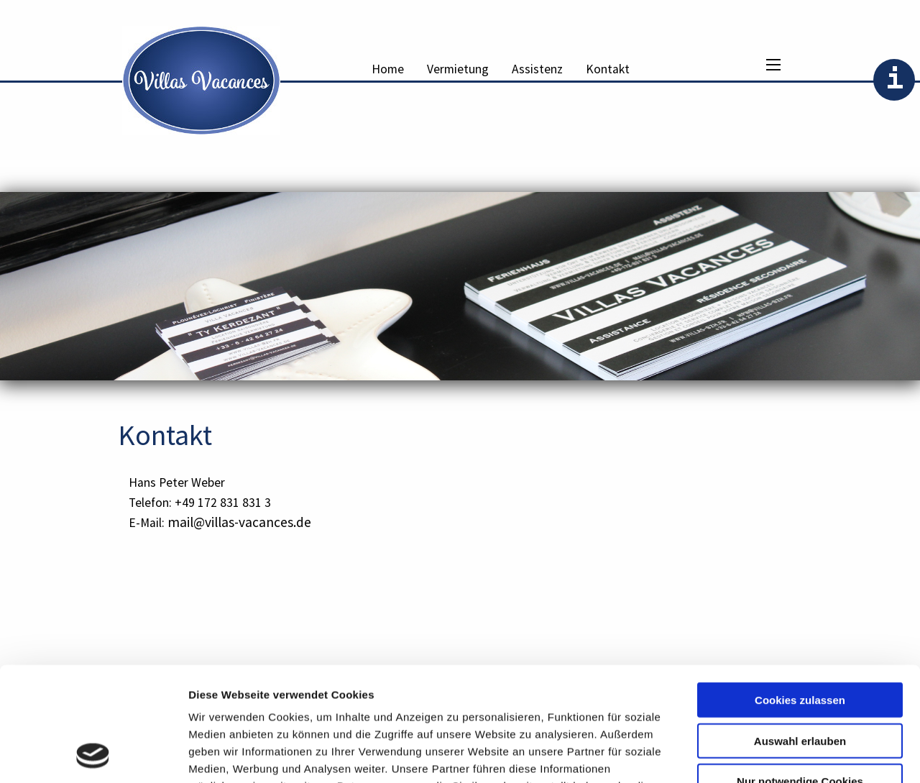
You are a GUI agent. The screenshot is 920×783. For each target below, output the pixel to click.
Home (388, 69)
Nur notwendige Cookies (800, 674)
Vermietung (458, 69)
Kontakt (608, 69)
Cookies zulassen (800, 593)
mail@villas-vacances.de (239, 522)
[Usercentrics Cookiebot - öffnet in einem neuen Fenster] (93, 755)
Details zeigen (764, 754)
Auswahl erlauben (800, 634)
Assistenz (537, 69)
